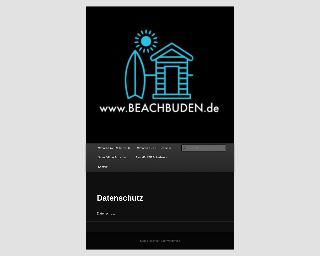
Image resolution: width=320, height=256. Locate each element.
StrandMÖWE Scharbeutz (114, 148)
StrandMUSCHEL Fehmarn (154, 148)
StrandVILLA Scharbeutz (113, 157)
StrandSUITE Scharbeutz (151, 157)
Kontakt (103, 167)
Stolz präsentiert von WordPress (160, 240)
